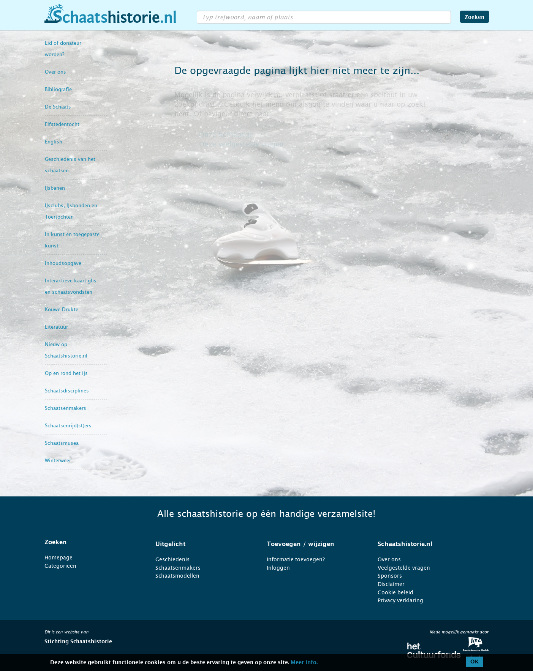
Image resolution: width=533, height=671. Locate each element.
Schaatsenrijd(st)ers (68, 425)
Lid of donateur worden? (63, 48)
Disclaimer (391, 584)
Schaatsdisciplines (67, 391)
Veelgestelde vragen (404, 568)
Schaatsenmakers (65, 408)
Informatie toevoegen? (296, 559)
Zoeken (474, 17)
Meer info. (304, 662)
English (53, 142)
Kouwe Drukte (61, 309)
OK (474, 662)
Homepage (58, 557)
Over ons (55, 72)
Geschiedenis (172, 559)
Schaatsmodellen (177, 576)
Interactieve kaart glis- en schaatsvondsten (71, 286)
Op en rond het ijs (66, 373)
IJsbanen (55, 188)
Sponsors (390, 576)
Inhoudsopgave (63, 263)
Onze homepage (226, 135)
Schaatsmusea (62, 443)
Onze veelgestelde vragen (241, 144)
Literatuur (56, 327)
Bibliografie (58, 89)
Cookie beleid (395, 592)
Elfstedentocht (62, 124)
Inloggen (278, 568)
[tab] (90, 542)
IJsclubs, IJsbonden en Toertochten (71, 211)
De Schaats (58, 107)
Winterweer (58, 460)
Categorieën (60, 566)
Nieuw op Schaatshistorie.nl (66, 350)
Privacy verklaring (400, 600)
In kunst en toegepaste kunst (72, 240)
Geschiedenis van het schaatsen (70, 164)
